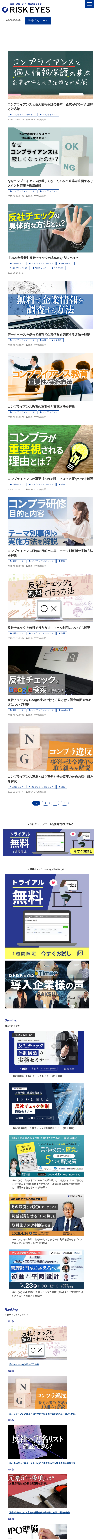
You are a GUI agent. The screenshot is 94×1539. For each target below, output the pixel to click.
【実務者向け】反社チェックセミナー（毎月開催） (38, 1076)
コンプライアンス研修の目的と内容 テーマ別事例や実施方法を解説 (50, 553)
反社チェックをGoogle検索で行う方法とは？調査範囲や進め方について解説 (49, 702)
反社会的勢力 (66, 263)
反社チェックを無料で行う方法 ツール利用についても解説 (49, 627)
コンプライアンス (49, 115)
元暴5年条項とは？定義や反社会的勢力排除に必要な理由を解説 (39, 1512)
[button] (89, 4)
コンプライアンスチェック (23, 115)
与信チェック (40, 268)
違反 (63, 787)
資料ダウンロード (38, 20)
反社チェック (17, 263)
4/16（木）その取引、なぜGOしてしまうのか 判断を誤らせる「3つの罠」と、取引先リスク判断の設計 (47, 1241)
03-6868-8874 (14, 20)
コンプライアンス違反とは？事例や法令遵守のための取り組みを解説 (50, 779)
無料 (44, 340)
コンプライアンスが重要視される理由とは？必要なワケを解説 (50, 479)
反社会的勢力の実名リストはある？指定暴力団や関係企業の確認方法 (42, 1463)
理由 (63, 484)
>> (64, 803)
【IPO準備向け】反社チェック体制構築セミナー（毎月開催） (44, 1128)
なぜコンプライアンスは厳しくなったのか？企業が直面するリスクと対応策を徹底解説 (50, 183)
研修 (63, 561)
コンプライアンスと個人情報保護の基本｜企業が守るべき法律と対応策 (50, 107)
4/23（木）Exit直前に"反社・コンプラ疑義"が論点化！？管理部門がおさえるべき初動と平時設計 (47, 1294)
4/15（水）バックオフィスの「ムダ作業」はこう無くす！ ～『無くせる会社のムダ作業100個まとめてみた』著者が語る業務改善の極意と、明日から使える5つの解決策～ (47, 1184)
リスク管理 (58, 268)
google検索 (65, 710)
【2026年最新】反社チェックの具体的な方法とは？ (43, 258)
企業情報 (57, 340)
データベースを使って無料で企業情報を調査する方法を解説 (49, 334)
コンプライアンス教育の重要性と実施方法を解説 (41, 406)
